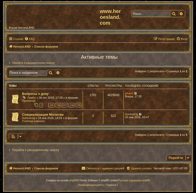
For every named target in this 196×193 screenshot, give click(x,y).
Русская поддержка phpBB (134, 180)
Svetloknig (28, 118)
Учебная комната (33, 121)
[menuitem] (29, 39)
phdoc (129, 93)
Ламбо (31, 97)
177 (65, 105)
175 (51, 105)
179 (78, 105)
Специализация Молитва (43, 114)
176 (58, 105)
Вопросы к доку (35, 94)
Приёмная (28, 100)
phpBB (73, 180)
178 (72, 105)
